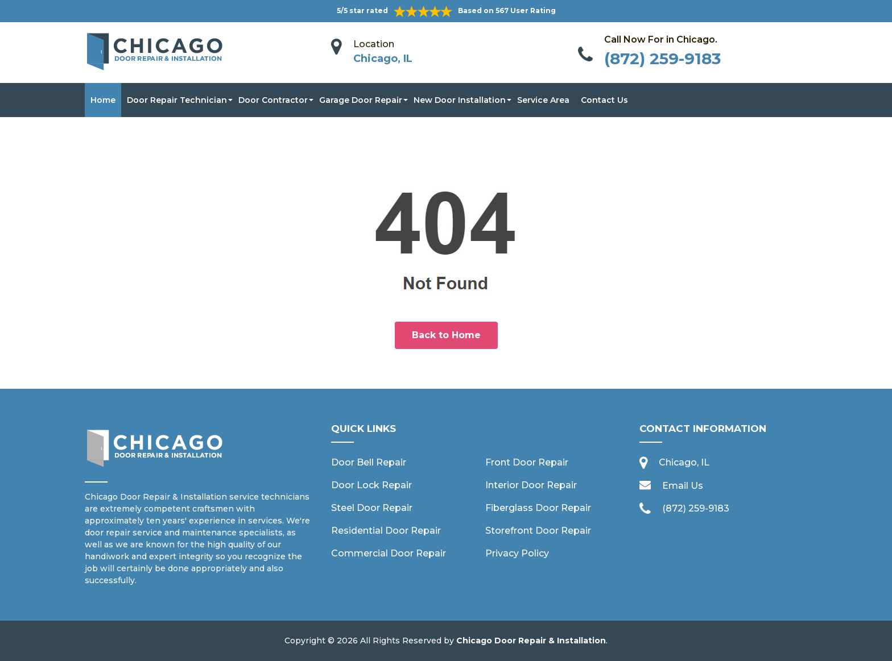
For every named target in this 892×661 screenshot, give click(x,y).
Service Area (543, 100)
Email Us (682, 485)
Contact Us (604, 100)
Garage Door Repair (360, 100)
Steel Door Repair (371, 507)
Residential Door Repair (386, 530)
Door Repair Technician (177, 100)
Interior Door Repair (531, 485)
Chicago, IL (382, 58)
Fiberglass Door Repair (538, 507)
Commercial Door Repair (388, 553)
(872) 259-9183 (662, 58)
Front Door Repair (526, 462)
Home (102, 100)
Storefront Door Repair (538, 530)
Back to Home (446, 335)
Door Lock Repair (371, 485)
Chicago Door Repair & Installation (531, 640)
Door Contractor (273, 100)
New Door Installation (460, 100)
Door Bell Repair (368, 462)
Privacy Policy (517, 553)
